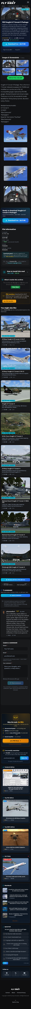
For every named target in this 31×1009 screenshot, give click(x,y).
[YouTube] (24, 973)
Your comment (7, 663)
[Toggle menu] (28, 2)
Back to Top (15, 1001)
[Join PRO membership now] (16, 741)
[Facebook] (7, 973)
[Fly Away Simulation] (13, 2)
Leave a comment (15, 595)
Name (5, 645)
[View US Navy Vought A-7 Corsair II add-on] (15, 460)
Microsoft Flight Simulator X (14, 6)
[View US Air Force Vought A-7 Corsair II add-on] (15, 428)
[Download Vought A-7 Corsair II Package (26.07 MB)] (15, 44)
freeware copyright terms (14, 263)
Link (14, 635)
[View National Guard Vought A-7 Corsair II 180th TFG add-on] (15, 493)
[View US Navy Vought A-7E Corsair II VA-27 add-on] (15, 331)
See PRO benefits (9, 301)
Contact (8, 992)
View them (15, 287)
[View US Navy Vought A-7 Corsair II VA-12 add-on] (15, 363)
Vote (5, 963)
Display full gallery (15, 78)
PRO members (10, 256)
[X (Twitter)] (15, 973)
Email (5, 652)
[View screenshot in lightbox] (27, 17)
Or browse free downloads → (15, 744)
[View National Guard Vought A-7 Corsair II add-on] (15, 526)
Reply (8, 635)
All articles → (16, 921)
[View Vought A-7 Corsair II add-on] (15, 395)
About (13, 992)
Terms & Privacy (21, 992)
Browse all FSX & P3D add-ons (15, 580)
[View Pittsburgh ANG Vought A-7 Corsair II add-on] (15, 559)
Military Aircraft (25, 6)
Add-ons (3, 6)
